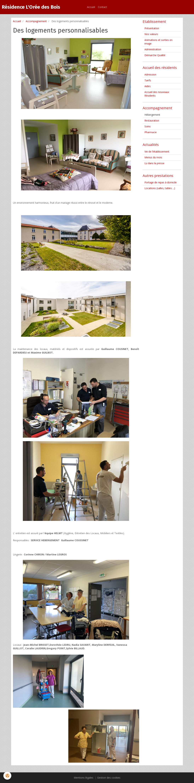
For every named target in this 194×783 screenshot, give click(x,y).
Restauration (151, 120)
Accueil (91, 7)
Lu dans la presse (154, 163)
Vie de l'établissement (156, 151)
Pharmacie (150, 132)
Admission (150, 74)
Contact (102, 7)
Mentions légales (83, 777)
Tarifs (147, 80)
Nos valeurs (151, 34)
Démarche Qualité (154, 55)
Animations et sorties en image (158, 41)
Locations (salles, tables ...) (159, 188)
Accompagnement (36, 21)
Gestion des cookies (108, 777)
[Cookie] (8, 776)
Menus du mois (153, 157)
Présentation (151, 28)
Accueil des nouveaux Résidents (156, 93)
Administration (152, 49)
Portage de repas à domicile (160, 182)
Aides (147, 86)
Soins (147, 126)
